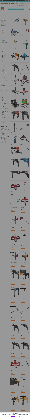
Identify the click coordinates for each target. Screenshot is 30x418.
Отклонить (18, 416)
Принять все (13, 416)
